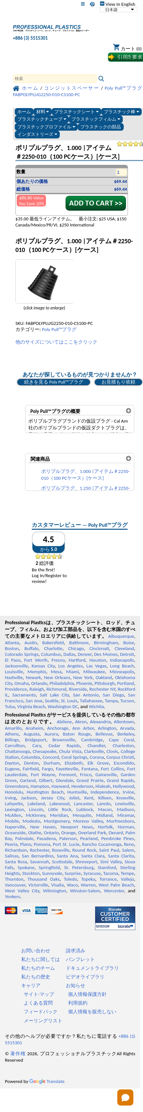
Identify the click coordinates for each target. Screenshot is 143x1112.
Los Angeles (70, 666)
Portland (125, 683)
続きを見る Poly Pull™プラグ (53, 382)
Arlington (107, 728)
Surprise (73, 873)
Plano (25, 844)
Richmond (56, 689)
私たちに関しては (40, 959)
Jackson (28, 798)
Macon (105, 809)
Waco (72, 885)
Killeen (105, 798)
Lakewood (59, 803)
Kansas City (43, 666)
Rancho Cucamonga (101, 844)
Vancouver (15, 885)
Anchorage (57, 728)
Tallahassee (91, 701)
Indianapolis (122, 660)
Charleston (123, 745)
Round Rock (84, 850)
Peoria (11, 844)
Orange (68, 833)
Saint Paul (109, 850)
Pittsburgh (104, 683)
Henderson (82, 786)
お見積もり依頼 (118, 382)
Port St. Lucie (66, 844)
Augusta (31, 734)
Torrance (108, 879)
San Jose (34, 701)
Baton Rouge (77, 734)
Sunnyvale (52, 873)
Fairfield (31, 769)
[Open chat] (125, 1097)
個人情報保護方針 (87, 994)
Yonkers (12, 896)
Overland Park (92, 833)
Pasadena (46, 838)
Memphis (37, 672)
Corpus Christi (120, 757)
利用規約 (77, 1003)
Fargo (47, 769)
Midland (104, 815)
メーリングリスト (43, 1021)
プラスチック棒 (121, 111)
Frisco (86, 774)
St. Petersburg (79, 867)
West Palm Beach (116, 885)
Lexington (14, 809)
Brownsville (63, 740)
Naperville (15, 827)
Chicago (76, 648)
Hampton (40, 786)
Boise (128, 643)
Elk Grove (98, 763)
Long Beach (122, 666)
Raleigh (37, 689)
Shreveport (86, 862)
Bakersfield (53, 643)
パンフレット (80, 959)
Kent (88, 798)
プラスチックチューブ (41, 119)
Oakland (103, 677)
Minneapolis (122, 672)
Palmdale (24, 838)
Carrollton (15, 745)
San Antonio (86, 695)
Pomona (42, 844)
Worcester (114, 891)
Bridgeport (35, 740)
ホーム (24, 111)
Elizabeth (74, 763)
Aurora (51, 734)
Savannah (39, 862)
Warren (88, 885)
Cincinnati (99, 648)
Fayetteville (67, 769)
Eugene (12, 769)
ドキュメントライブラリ (92, 968)
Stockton (31, 873)
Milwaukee (94, 672)
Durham (52, 763)
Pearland (89, 838)
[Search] (55, 78)
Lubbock (84, 809)
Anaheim (34, 728)
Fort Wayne (43, 774)
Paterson (68, 838)
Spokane (26, 867)
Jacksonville (16, 666)
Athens (12, 734)
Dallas (69, 654)
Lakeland (36, 803)
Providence (16, 689)
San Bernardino (37, 856)
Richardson (16, 850)
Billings (12, 740)
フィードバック (41, 1012)
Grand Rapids (120, 780)
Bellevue (103, 734)
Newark (33, 677)
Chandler (96, 745)
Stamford (107, 867)
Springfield (49, 867)
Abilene (64, 722)
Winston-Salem (85, 891)
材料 (42, 111)
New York (83, 677)
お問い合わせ (35, 951)
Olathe (34, 833)
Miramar (125, 815)
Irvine (128, 792)
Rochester (39, 850)
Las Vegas (96, 666)
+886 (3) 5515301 (30, 38)
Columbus (51, 654)
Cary (36, 745)
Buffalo (31, 648)
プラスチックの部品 (100, 127)
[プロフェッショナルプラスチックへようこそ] (51, 27)
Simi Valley (111, 862)
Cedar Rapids (64, 745)
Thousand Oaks (44, 879)
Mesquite (82, 815)
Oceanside (15, 833)
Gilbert (45, 780)
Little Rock (59, 809)
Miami (72, 672)
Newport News (77, 827)
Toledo (70, 879)
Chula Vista (70, 751)
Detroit (127, 654)
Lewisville (124, 803)
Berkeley (125, 734)
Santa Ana (67, 856)
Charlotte (53, 648)
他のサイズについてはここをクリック (56, 342)
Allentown (124, 722)
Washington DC (63, 706)
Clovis (112, 751)
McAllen (13, 815)
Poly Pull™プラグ (59, 329)
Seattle (51, 701)
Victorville (38, 885)
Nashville (14, 677)
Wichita (96, 706)
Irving (10, 798)
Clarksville (94, 751)
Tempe (127, 873)
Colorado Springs (22, 654)
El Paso (12, 660)
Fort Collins (112, 769)
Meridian (59, 815)
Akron (81, 722)
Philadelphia (61, 683)
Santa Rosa (16, 862)
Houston (97, 660)
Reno (129, 844)
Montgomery (56, 821)
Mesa (56, 672)
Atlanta (12, 643)
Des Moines (106, 654)
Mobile (12, 821)
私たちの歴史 (35, 977)
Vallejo (127, 879)
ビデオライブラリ (85, 977)
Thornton (14, 879)
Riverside (78, 689)
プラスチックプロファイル (46, 127)
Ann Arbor (83, 728)
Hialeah (103, 786)
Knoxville (125, 798)
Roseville (60, 850)
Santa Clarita (121, 856)
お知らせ (75, 985)
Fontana (90, 769)
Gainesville (106, 774)
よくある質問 (38, 1003)
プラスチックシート (76, 111)
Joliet (74, 798)
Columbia (30, 757)
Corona (97, 757)
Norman (126, 827)
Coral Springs (74, 757)
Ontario (51, 833)
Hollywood (123, 786)
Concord (50, 757)
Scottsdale (62, 862)
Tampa (111, 701)
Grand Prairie (89, 780)
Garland (28, 780)
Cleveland (124, 648)
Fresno (58, 660)
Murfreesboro (120, 821)
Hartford (77, 660)
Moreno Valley (88, 821)
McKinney (35, 815)
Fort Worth (36, 660)
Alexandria (100, 722)
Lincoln (36, 809)
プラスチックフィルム (95, 119)
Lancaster (83, 803)
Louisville (14, 672)
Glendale (64, 780)
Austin (30, 643)
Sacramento (24, 695)
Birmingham (106, 643)
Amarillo (13, 728)
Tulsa (10, 706)
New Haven (43, 827)
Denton (31, 763)
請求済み (75, 951)
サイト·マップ (39, 994)
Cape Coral (121, 740)
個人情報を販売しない (92, 1012)
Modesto (31, 821)
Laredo (104, 803)
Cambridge (92, 740)
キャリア (30, 985)
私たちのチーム (38, 968)
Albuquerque (121, 636)
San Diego (113, 695)
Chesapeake (45, 751)
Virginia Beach (31, 706)
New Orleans (57, 677)
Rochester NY (102, 689)
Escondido (124, 763)
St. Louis (69, 701)
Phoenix (84, 683)
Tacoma (110, 873)
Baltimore (78, 643)
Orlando (39, 683)
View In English (117, 4)
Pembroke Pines (117, 838)
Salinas (11, 856)
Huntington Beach (45, 792)
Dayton (12, 763)
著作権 (18, 1054)
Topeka (88, 879)
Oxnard (116, 833)
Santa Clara (92, 856)
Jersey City (52, 798)
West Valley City (22, 891)
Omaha (21, 683)
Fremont (67, 774)
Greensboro (16, 786)
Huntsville (77, 792)
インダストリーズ (37, 134)
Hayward (60, 786)
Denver (85, 654)
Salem (128, 850)
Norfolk (105, 827)
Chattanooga (17, 751)
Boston (12, 648)
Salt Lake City (54, 695)
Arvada (127, 728)
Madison (125, 809)
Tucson (127, 701)
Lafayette (14, 803)
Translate (47, 1081)
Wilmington (54, 891)
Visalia (57, 885)
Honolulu (14, 792)
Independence (105, 792)
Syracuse (92, 873)
